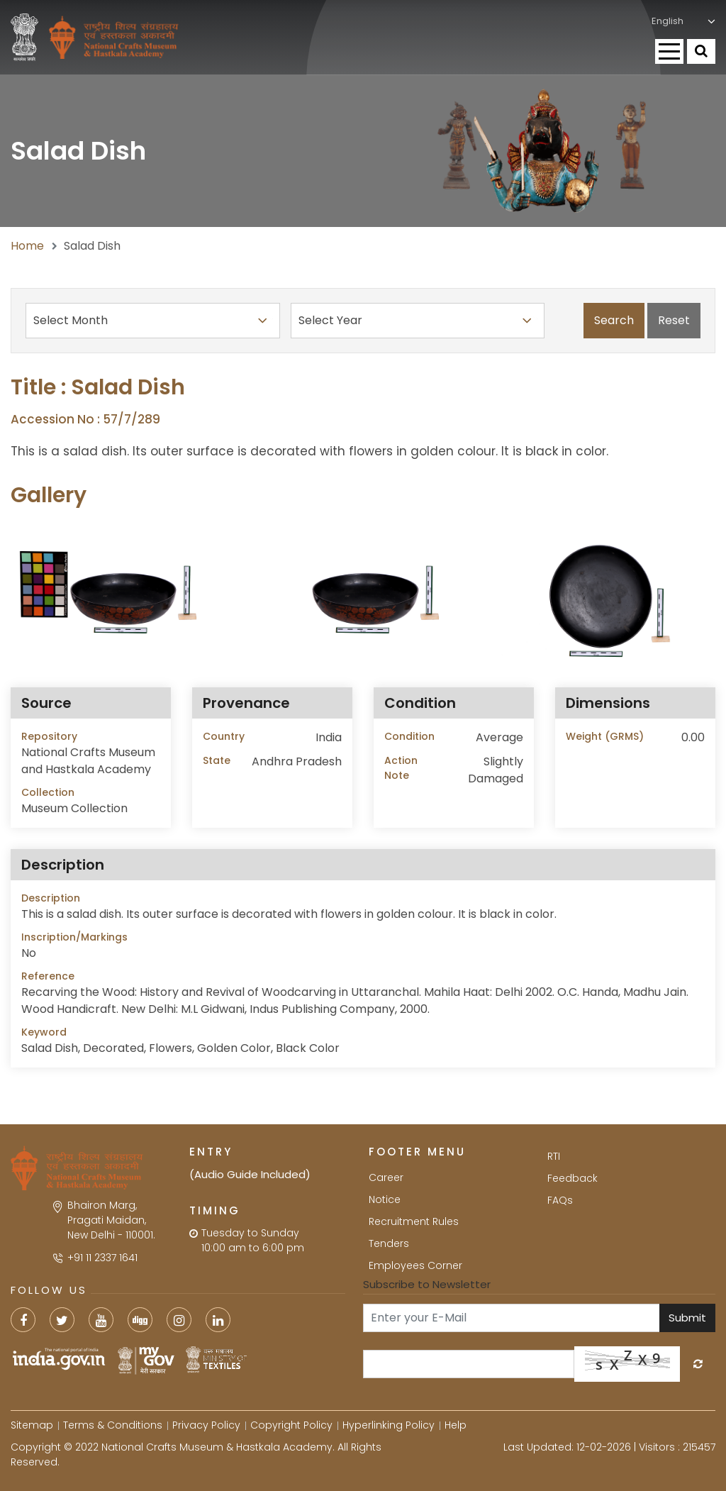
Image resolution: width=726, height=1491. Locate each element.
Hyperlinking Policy (388, 1425)
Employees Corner (415, 1265)
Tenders (389, 1243)
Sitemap (32, 1425)
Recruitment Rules (414, 1221)
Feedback (572, 1178)
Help (456, 1425)
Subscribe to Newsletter (427, 1284)
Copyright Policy (291, 1425)
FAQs (560, 1200)
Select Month (153, 320)
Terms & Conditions (112, 1425)
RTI (553, 1156)
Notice (385, 1199)
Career (386, 1177)
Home (27, 246)
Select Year (418, 320)
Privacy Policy (206, 1425)
